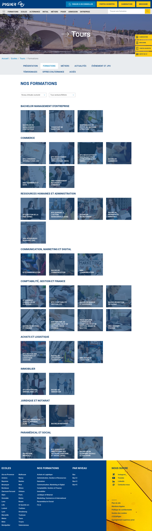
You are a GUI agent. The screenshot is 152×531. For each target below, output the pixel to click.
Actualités (80, 66)
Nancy (21, 477)
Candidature (126, 4)
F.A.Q (39, 504)
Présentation (30, 66)
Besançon (5, 484)
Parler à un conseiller (81, 4)
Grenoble (5, 497)
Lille (3, 504)
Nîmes (21, 487)
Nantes (21, 480)
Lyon (3, 510)
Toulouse (22, 514)
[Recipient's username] (126, 11)
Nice (20, 484)
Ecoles (24, 12)
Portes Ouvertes (107, 4)
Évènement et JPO (101, 66)
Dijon (3, 494)
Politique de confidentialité (122, 509)
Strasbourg (23, 510)
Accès (72, 72)
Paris (20, 494)
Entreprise (85, 12)
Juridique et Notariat (45, 494)
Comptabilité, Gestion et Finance (49, 487)
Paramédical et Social (45, 500)
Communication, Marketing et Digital (51, 484)
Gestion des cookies (119, 512)
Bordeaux (5, 487)
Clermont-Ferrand (8, 490)
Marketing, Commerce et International (51, 497)
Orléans (21, 490)
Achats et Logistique (45, 473)
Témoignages (30, 72)
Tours (22, 58)
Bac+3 (75, 480)
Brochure (143, 4)
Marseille (5, 514)
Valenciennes (24, 524)
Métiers (54, 12)
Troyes (21, 521)
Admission (73, 12)
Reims (21, 497)
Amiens (4, 477)
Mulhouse (22, 473)
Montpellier (6, 524)
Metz (3, 521)
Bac (74, 473)
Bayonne (5, 480)
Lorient (4, 507)
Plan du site (116, 502)
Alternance (35, 12)
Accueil (5, 58)
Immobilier (41, 490)
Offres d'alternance (53, 72)
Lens (3, 500)
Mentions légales (118, 505)
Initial (45, 12)
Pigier (63, 12)
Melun (4, 517)
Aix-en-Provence (8, 473)
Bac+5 (75, 484)
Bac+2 (75, 477)
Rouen (21, 500)
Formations (13, 12)
